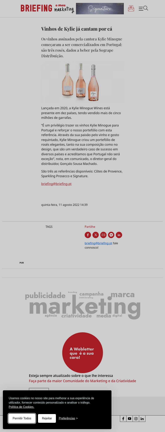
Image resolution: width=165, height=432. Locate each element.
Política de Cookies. (21, 406)
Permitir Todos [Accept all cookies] (22, 418)
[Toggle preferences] (68, 418)
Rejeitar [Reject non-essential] (47, 418)
